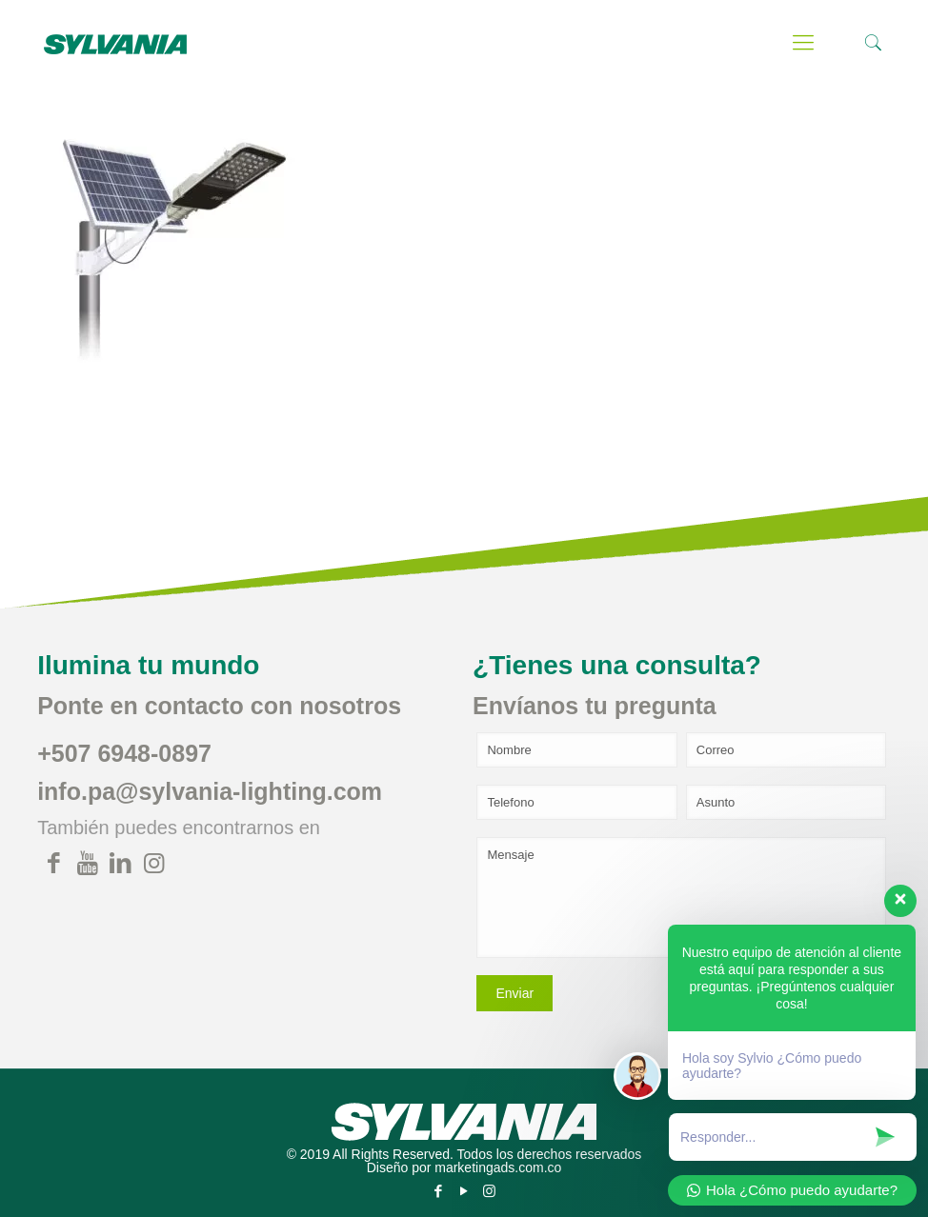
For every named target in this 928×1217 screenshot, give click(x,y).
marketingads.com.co (497, 1167)
